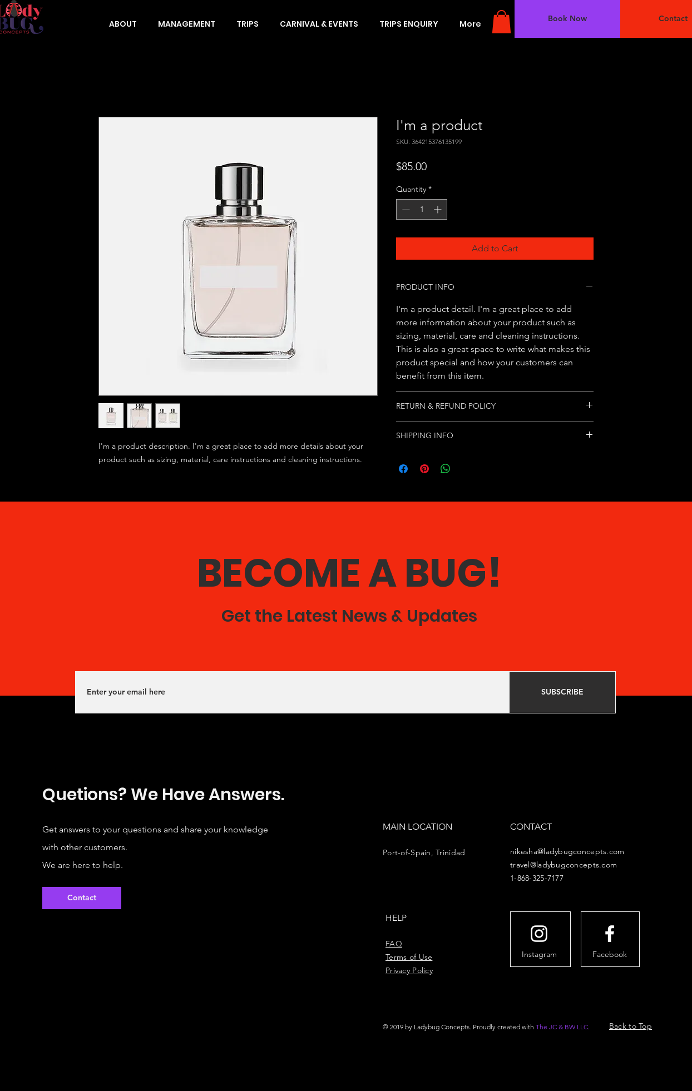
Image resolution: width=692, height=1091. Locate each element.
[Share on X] (466, 468)
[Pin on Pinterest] (424, 468)
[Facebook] (609, 954)
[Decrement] (405, 209)
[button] (501, 21)
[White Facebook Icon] (610, 934)
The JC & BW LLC (562, 1027)
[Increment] (439, 209)
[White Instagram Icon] (539, 934)
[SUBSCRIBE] (562, 692)
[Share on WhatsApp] (445, 468)
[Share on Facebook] (403, 468)
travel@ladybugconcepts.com (563, 865)
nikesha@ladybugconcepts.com (567, 851)
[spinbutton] (422, 209)
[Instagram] (539, 954)
